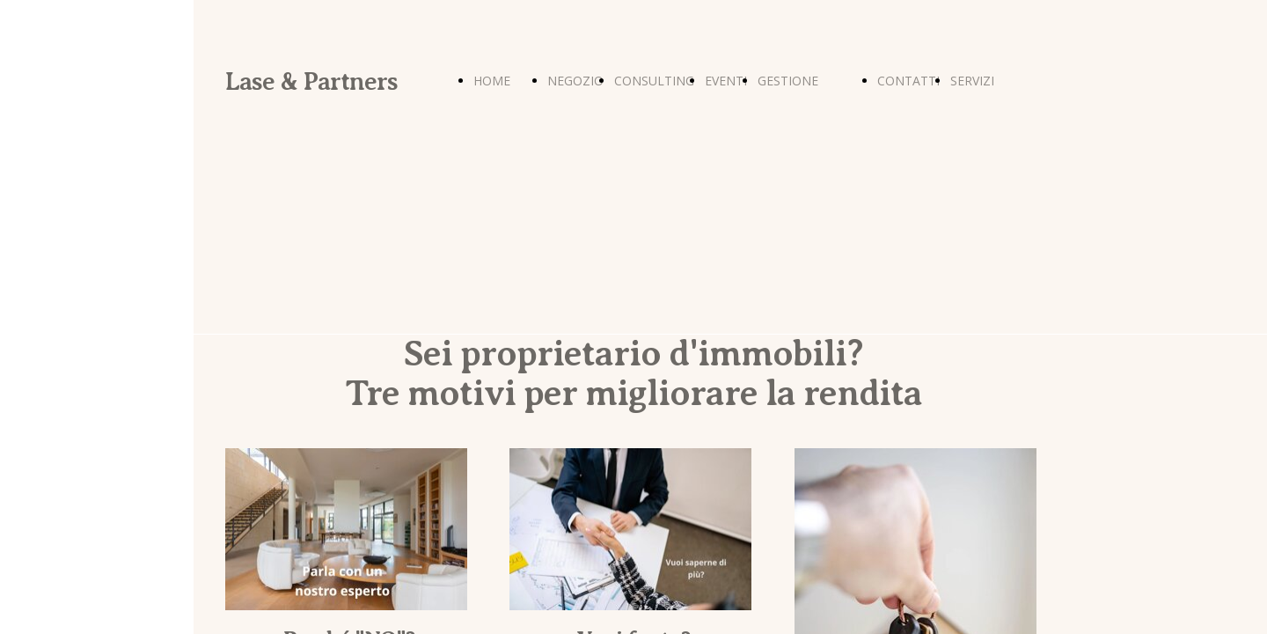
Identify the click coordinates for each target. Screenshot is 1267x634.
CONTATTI (908, 80)
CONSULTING (654, 80)
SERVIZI (972, 80)
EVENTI (726, 80)
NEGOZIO (575, 80)
